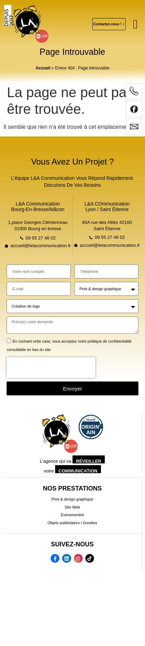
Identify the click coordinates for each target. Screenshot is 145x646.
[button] (135, 24)
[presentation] (51, 367)
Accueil (43, 68)
